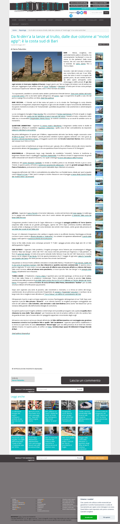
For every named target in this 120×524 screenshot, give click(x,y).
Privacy (40, 509)
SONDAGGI (41, 506)
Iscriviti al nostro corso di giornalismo (73, 506)
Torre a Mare (41, 276)
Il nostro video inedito (96, 458)
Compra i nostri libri (68, 507)
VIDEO (101, 20)
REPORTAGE (42, 20)
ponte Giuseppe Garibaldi (32, 163)
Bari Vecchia (38, 114)
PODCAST (15, 24)
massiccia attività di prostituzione (40, 238)
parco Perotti (32, 213)
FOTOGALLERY (92, 20)
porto (56, 96)
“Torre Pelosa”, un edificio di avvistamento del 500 (62, 294)
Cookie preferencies (43, 511)
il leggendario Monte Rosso (40, 118)
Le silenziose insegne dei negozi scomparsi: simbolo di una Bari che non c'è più (17, 417)
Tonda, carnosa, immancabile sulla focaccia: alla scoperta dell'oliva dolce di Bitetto (85, 416)
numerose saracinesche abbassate (51, 165)
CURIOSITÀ (32, 20)
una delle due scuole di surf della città (25, 229)
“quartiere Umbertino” (46, 128)
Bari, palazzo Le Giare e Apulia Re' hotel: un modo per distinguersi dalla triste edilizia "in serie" (51, 416)
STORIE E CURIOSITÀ (18, 502)
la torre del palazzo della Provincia (70, 158)
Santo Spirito (81, 64)
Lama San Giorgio (23, 254)
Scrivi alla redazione (68, 501)
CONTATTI (24, 24)
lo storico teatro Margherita (50, 126)
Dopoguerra (34, 148)
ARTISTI (67, 20)
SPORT (50, 20)
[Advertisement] (51, 195)
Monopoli (61, 86)
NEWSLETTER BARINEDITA (24, 390)
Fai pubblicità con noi (69, 502)
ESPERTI (81, 20)
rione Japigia (77, 213)
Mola (50, 327)
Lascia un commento (85, 380)
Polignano (52, 86)
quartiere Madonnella (48, 155)
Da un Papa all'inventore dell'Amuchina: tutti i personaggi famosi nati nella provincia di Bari (35, 442)
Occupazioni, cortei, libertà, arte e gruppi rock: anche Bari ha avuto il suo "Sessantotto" (67, 416)
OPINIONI (58, 20)
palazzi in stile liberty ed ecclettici (24, 130)
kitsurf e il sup (22, 174)
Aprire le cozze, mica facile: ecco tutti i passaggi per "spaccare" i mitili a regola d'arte (34, 416)
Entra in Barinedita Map (69, 509)
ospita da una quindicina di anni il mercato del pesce (46, 116)
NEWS (14, 509)
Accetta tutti (89, 517)
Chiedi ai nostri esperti (69, 499)
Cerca (106, 13)
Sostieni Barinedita (68, 504)
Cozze (46, 86)
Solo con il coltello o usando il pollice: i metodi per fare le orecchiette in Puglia (68, 442)
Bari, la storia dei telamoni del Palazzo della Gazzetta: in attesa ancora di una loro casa (51, 442)
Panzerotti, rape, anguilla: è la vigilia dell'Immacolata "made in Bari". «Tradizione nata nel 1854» (18, 442)
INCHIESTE (22, 20)
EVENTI (74, 20)
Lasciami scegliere (86, 512)
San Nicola (33, 256)
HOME (14, 20)
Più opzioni (106, 517)
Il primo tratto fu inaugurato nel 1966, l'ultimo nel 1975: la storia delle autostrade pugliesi (101, 416)
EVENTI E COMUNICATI (18, 504)
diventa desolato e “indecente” (42, 236)
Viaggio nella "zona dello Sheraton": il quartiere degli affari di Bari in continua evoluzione (84, 443)
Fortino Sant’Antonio (64, 114)
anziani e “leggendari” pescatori (66, 292)
